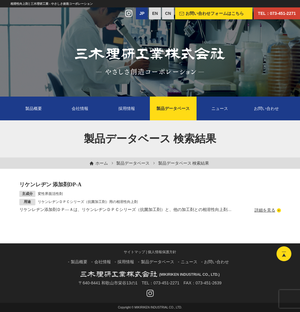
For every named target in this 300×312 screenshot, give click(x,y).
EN (155, 13)
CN (168, 13)
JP (141, 13)
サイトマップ (134, 252)
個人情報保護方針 (162, 252)
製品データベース (133, 163)
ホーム (101, 163)
